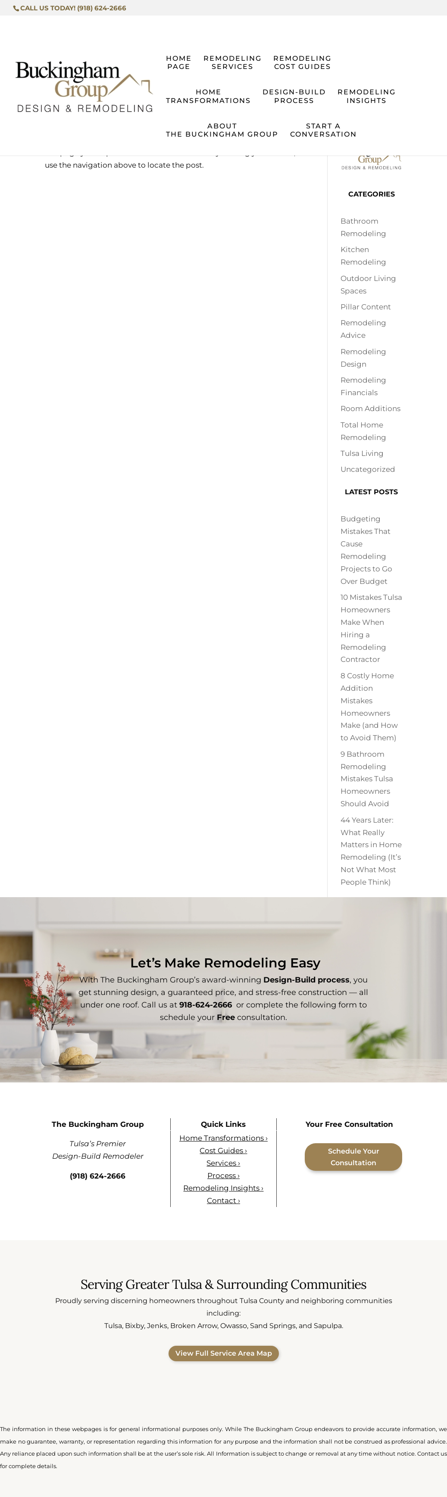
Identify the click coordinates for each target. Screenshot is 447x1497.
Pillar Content (366, 307)
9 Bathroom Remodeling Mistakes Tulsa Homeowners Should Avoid (367, 779)
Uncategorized (368, 469)
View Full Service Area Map (223, 1353)
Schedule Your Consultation (353, 1157)
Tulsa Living (362, 453)
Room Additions (370, 408)
